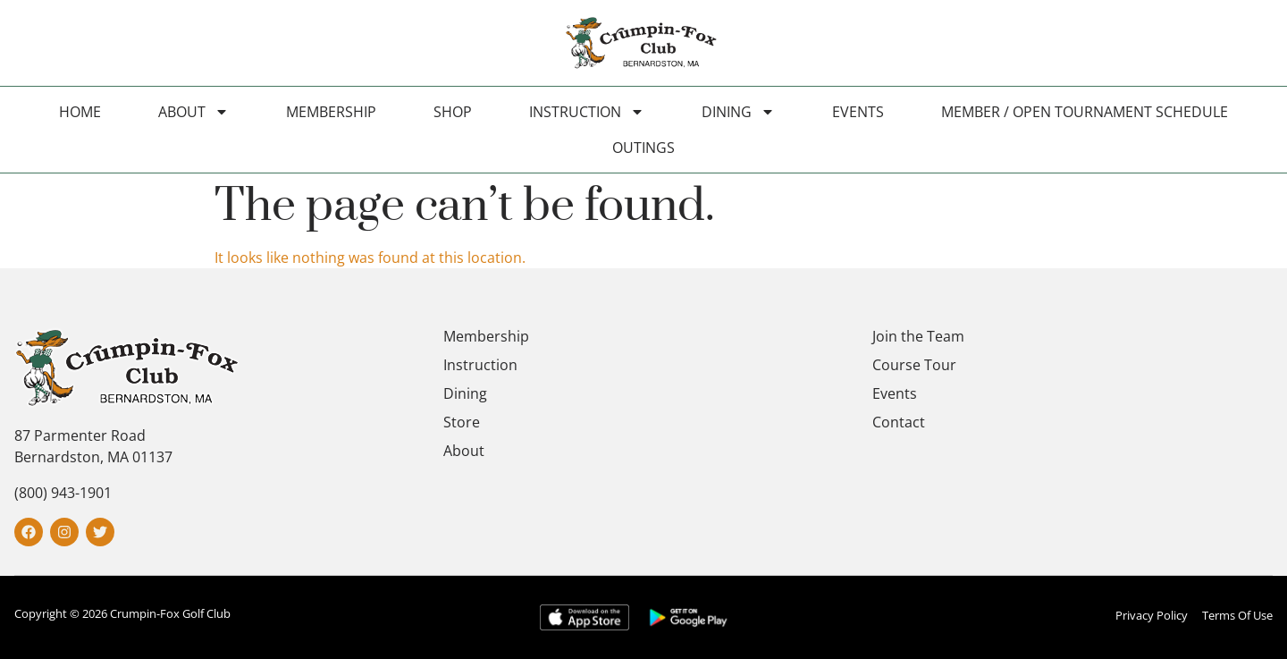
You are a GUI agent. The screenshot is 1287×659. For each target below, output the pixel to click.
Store (461, 422)
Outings (643, 147)
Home (80, 112)
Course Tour (914, 365)
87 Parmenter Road (80, 435)
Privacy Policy (1151, 615)
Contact (898, 422)
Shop (452, 112)
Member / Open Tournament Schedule (1084, 112)
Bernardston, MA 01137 (93, 457)
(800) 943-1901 (63, 493)
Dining (738, 112)
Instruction (586, 112)
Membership (331, 112)
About (193, 112)
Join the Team (918, 336)
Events (858, 112)
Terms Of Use (1237, 615)
